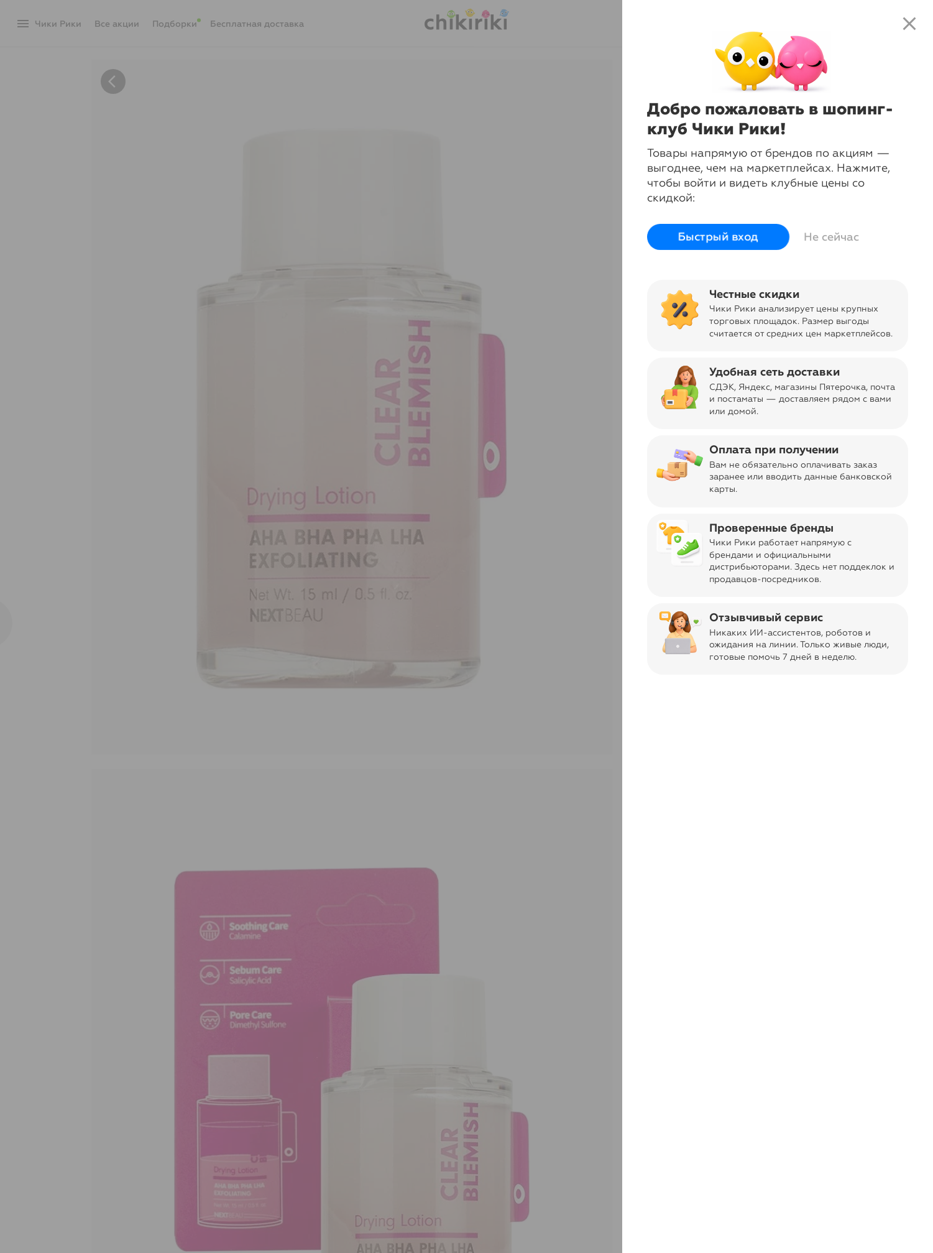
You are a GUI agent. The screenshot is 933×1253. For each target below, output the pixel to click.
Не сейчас (831, 237)
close (909, 23)
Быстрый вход (718, 237)
